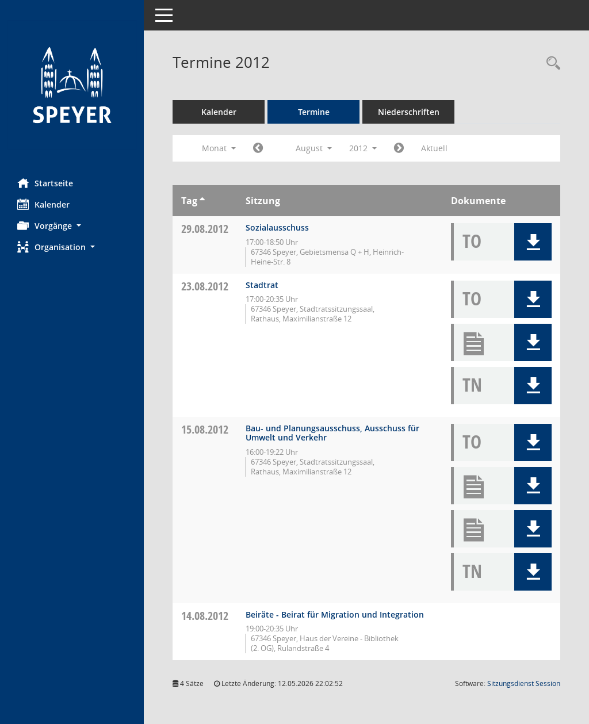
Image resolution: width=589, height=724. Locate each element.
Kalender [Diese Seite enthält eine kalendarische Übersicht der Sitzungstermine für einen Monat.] (43, 204)
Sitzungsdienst (523, 683)
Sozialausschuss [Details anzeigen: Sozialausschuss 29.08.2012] (277, 227)
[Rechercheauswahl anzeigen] (550, 63)
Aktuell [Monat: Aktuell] (434, 148)
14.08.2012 (204, 615)
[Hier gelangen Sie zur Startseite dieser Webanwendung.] (72, 85)
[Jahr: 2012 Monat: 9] (398, 148)
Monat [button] (219, 148)
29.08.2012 (204, 228)
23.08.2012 (204, 286)
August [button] (314, 148)
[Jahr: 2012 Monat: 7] (257, 148)
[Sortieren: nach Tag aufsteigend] (202, 200)
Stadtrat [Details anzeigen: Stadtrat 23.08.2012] (262, 284)
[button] (72, 225)
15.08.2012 (204, 429)
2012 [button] (363, 148)
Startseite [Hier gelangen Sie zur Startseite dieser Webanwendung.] (45, 183)
